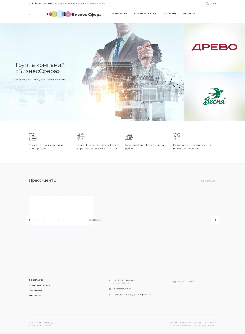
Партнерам (35, 290)
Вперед (215, 220)
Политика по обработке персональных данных (192, 325)
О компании (36, 280)
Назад (29, 220)
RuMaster (47, 325)
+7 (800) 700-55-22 (43, 3)
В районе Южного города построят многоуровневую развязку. (97, 233)
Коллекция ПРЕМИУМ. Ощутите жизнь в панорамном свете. (143, 233)
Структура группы (40, 285)
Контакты (35, 296)
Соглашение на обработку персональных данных (193, 323)
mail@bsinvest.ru (63, 3)
